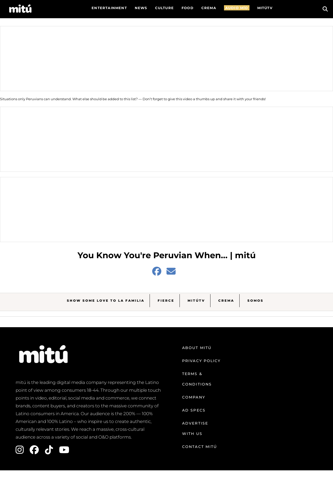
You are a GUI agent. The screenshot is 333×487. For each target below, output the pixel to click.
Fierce (166, 300)
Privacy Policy (201, 360)
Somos (255, 300)
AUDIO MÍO (236, 8)
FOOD (188, 8)
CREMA (208, 8)
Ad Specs (194, 410)
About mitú (197, 347)
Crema (226, 300)
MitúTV (196, 300)
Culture (164, 8)
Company (193, 397)
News (141, 8)
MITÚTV (265, 8)
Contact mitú (199, 446)
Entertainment (109, 8)
